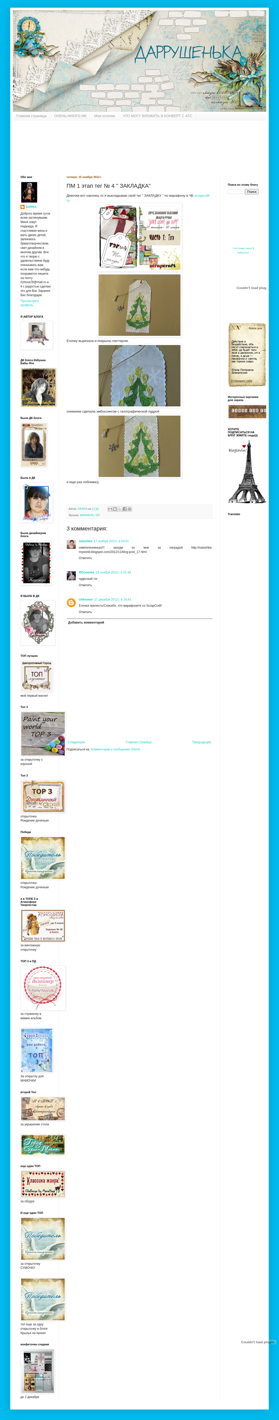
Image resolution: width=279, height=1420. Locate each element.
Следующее (76, 742)
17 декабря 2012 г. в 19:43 (112, 599)
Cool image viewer (242, 248)
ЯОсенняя (86, 572)
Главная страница (31, 116)
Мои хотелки (104, 116)
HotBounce (243, 252)
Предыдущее (201, 742)
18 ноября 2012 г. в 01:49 (113, 572)
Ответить (85, 558)
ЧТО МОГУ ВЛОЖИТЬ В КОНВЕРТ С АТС (157, 116)
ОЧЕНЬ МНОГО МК (70, 116)
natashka (85, 541)
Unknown (86, 599)
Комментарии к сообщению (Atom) (115, 749)
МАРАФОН (87, 515)
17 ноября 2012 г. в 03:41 (111, 541)
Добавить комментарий (86, 622)
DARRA (31, 207)
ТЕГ (97, 515)
